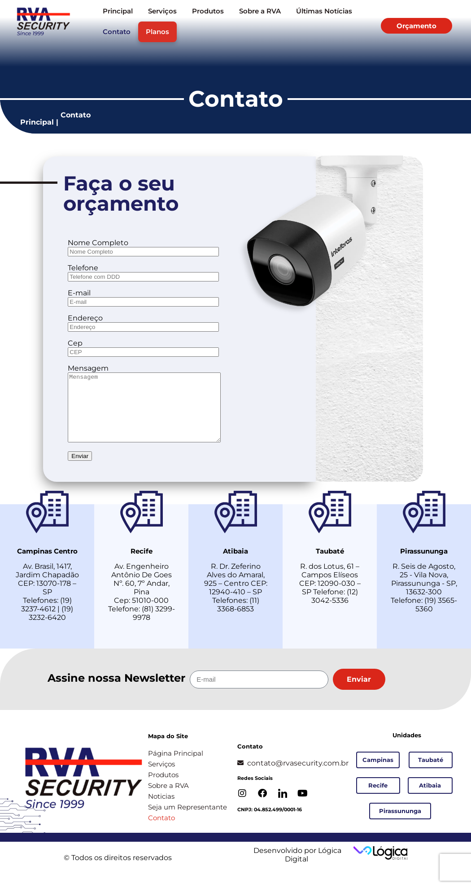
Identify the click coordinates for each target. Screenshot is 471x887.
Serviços (162, 11)
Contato (117, 31)
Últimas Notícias (324, 11)
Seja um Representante (187, 820)
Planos (157, 31)
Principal (118, 11)
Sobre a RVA (260, 11)
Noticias (161, 809)
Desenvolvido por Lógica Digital (296, 868)
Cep (75, 343)
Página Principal (175, 766)
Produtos (208, 11)
